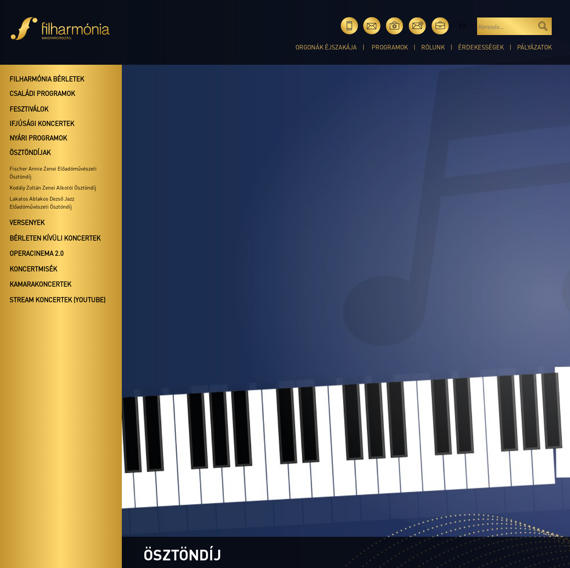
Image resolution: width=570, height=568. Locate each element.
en (463, 25)
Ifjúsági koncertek (42, 123)
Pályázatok (534, 47)
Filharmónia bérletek (47, 79)
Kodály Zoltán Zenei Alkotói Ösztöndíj (53, 187)
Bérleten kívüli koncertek (55, 238)
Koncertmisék (33, 269)
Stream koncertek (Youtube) (57, 299)
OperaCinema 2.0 (37, 253)
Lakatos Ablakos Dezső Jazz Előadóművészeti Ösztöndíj (42, 202)
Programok (390, 47)
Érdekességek (481, 47)
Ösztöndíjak (30, 152)
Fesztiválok (29, 109)
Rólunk (433, 47)
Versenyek (27, 222)
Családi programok (42, 93)
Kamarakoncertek (40, 284)
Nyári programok (38, 138)
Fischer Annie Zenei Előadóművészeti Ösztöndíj (53, 172)
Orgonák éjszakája (326, 47)
